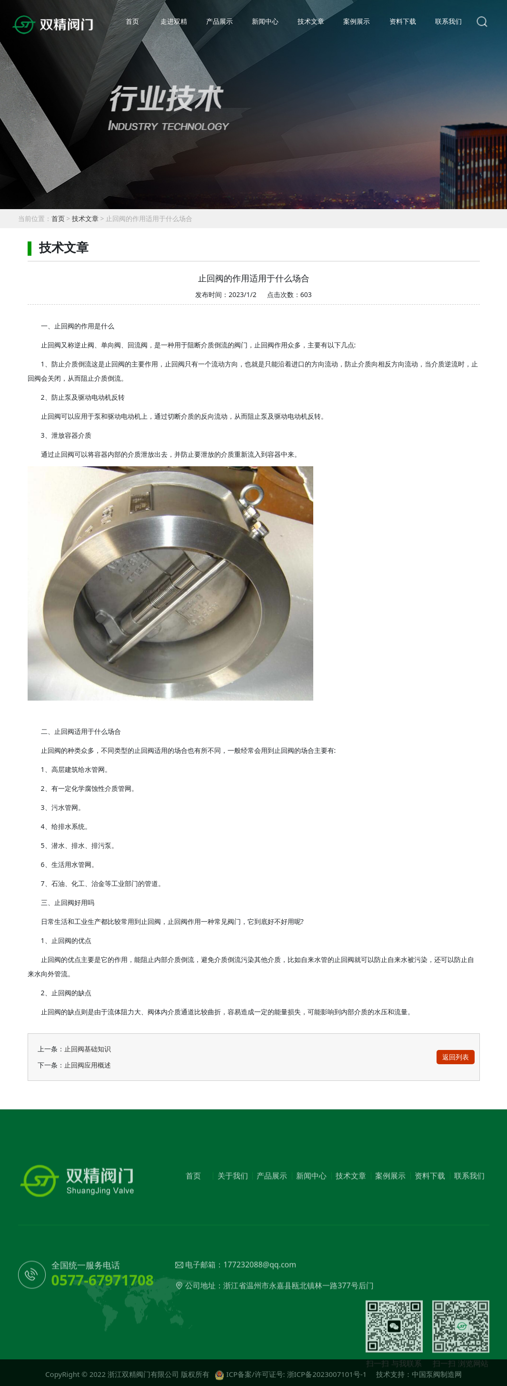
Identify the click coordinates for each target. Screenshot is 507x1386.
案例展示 (356, 21)
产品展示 (219, 21)
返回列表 (455, 1056)
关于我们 (233, 1208)
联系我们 (448, 21)
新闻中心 (265, 21)
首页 (132, 21)
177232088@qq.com (259, 1297)
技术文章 (311, 21)
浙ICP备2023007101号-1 (327, 1378)
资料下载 (402, 21)
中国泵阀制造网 (437, 1378)
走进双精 (173, 21)
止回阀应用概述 (87, 1064)
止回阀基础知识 (87, 1048)
